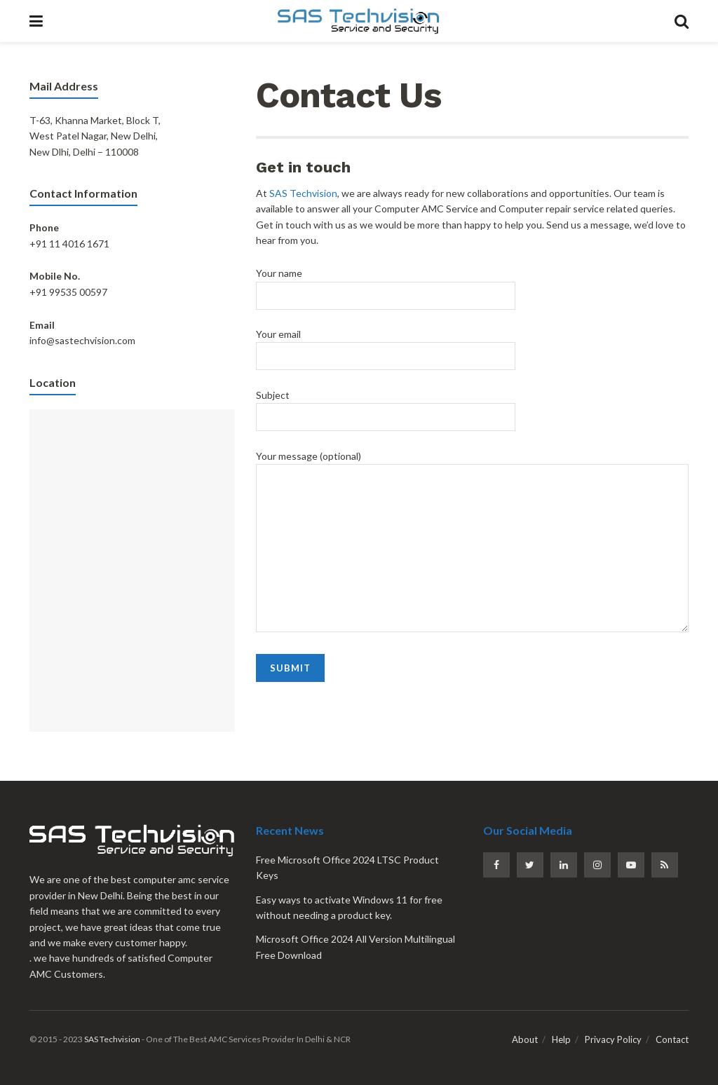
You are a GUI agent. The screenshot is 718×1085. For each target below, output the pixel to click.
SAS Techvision (303, 193)
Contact (672, 1039)
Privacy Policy (613, 1039)
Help (561, 1039)
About (525, 1039)
